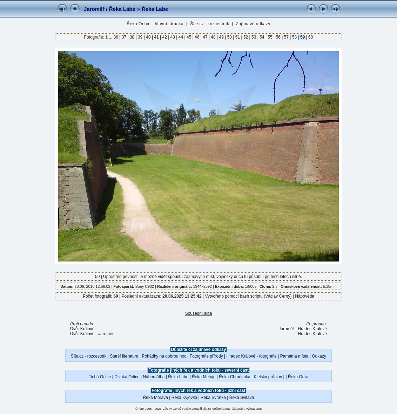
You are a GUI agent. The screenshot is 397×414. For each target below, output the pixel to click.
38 (132, 37)
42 (164, 37)
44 (180, 37)
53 (253, 37)
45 (189, 37)
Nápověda (304, 296)
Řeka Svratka (213, 397)
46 (197, 37)
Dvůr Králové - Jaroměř (92, 333)
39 (140, 37)
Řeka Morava (155, 397)
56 (278, 37)
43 (172, 37)
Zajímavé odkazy (253, 23)
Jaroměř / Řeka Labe (109, 9)
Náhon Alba (153, 376)
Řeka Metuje (203, 376)
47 (205, 37)
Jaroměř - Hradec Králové (303, 328)
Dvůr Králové (82, 328)
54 (261, 37)
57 (286, 37)
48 (213, 37)
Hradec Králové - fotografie (252, 356)
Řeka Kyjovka (184, 397)
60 (310, 37)
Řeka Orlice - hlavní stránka (155, 23)
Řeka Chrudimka (234, 376)
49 (221, 37)
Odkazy (319, 356)
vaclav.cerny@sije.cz (196, 408)
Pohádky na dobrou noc (164, 356)
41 (156, 37)
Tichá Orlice (100, 376)
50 (229, 37)
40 (148, 37)
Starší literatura (124, 356)
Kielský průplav (268, 376)
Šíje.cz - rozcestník (209, 23)
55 (270, 37)
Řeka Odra (298, 376)
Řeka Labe (155, 9)
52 (245, 37)
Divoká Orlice (126, 376)
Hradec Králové (312, 333)
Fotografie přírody (206, 356)
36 (117, 37)
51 (237, 37)
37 (123, 37)
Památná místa (294, 356)
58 (294, 37)
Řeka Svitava (241, 397)
